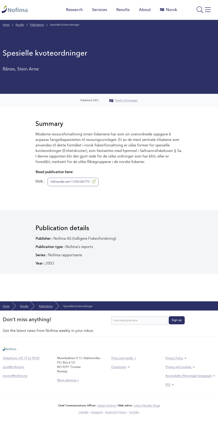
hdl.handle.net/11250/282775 (73, 181)
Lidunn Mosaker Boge (147, 405)
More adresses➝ (68, 380)
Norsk (168, 10)
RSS (168, 384)
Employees (118, 367)
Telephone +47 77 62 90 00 (21, 358)
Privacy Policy (174, 358)
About (145, 10)
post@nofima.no (13, 367)
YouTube (134, 412)
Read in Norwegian (123, 100)
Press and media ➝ (123, 358)
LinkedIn (83, 412)
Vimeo (122, 412)
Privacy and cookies (178, 367)
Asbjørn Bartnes (106, 405)
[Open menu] (198, 11)
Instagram (97, 412)
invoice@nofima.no (15, 376)
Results (123, 10)
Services (99, 10)
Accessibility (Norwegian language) (188, 376)
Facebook (111, 412)
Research (74, 10)
